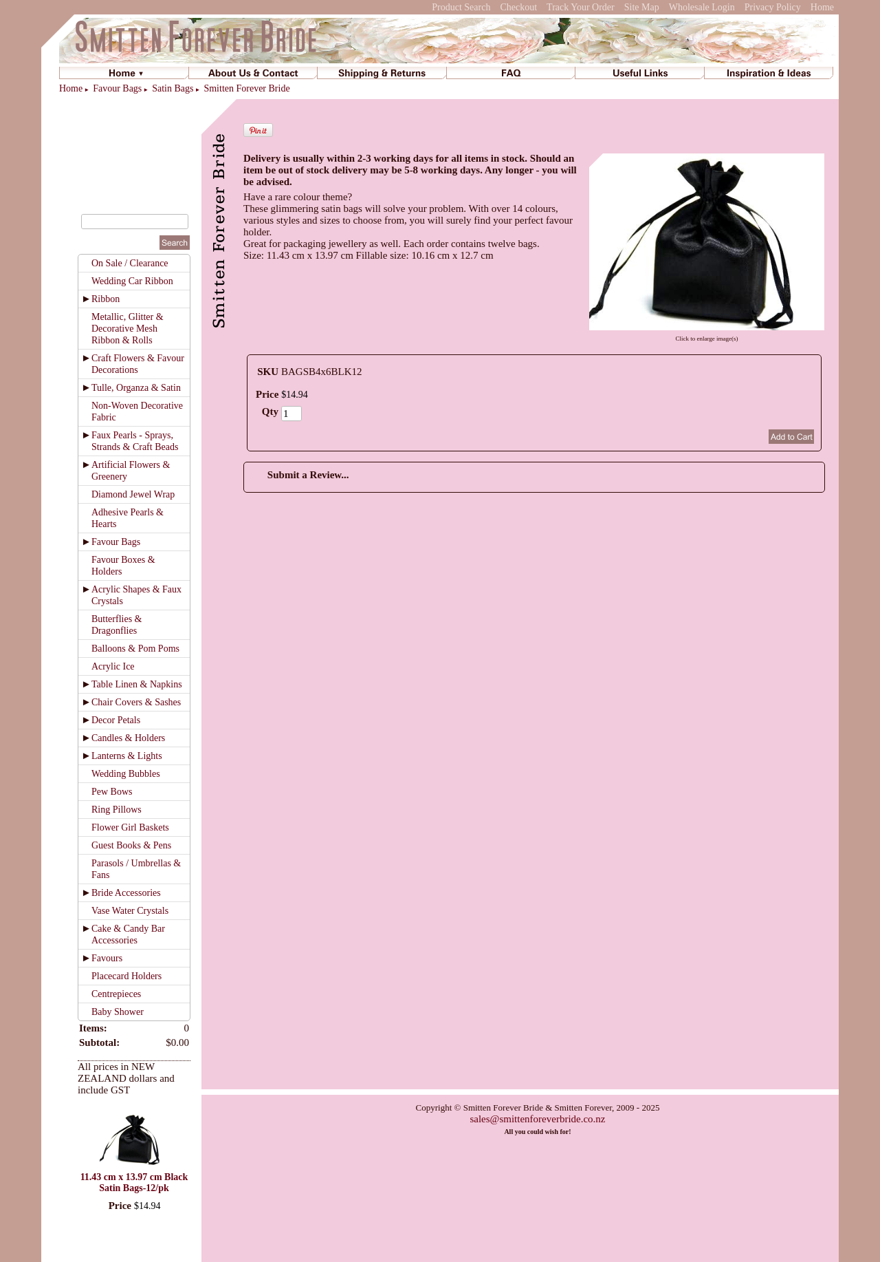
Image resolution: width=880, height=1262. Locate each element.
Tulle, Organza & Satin (136, 388)
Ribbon (105, 299)
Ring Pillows (116, 809)
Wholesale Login (702, 7)
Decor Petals (115, 720)
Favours (106, 958)
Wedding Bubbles (125, 774)
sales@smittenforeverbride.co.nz (537, 1118)
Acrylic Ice (113, 666)
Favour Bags (117, 88)
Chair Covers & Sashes (136, 702)
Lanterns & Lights (126, 756)
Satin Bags (172, 88)
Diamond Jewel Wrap (133, 494)
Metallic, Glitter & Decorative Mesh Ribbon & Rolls (127, 328)
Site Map (641, 7)
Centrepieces (116, 994)
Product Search (461, 7)
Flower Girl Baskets (130, 827)
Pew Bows (112, 792)
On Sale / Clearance (129, 263)
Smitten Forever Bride (246, 88)
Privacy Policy (773, 7)
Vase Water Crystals (129, 911)
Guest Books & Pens (131, 845)
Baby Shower (117, 1012)
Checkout (518, 7)
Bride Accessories (126, 893)
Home (822, 7)
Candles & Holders (128, 738)
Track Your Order (581, 7)
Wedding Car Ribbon (132, 281)
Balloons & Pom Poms (135, 648)
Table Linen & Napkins (136, 684)
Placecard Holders (126, 976)
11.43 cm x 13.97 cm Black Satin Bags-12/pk (134, 1182)
